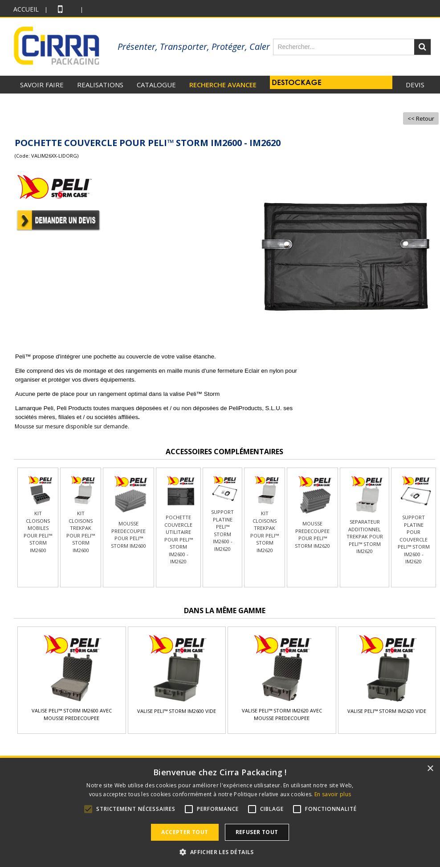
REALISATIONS (100, 84)
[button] (219, 851)
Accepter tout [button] (184, 832)
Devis (415, 84)
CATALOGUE (156, 84)
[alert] (220, 813)
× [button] (430, 768)
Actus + (350, 102)
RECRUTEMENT (399, 102)
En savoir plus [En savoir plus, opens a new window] (332, 794)
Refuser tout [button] (257, 832)
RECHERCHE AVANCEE (223, 84)
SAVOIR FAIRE (42, 84)
